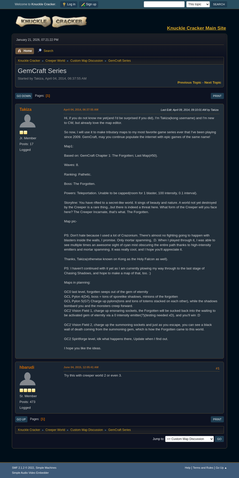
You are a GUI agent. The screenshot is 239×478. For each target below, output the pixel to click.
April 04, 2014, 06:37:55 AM (80, 109)
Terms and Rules (203, 467)
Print (217, 95)
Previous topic (189, 82)
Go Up (21, 419)
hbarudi (26, 367)
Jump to (158, 439)
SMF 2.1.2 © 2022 (23, 467)
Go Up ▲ (221, 467)
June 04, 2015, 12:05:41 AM (80, 367)
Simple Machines (46, 467)
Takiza (25, 109)
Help (187, 467)
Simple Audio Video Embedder (30, 472)
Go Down (24, 95)
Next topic (212, 82)
